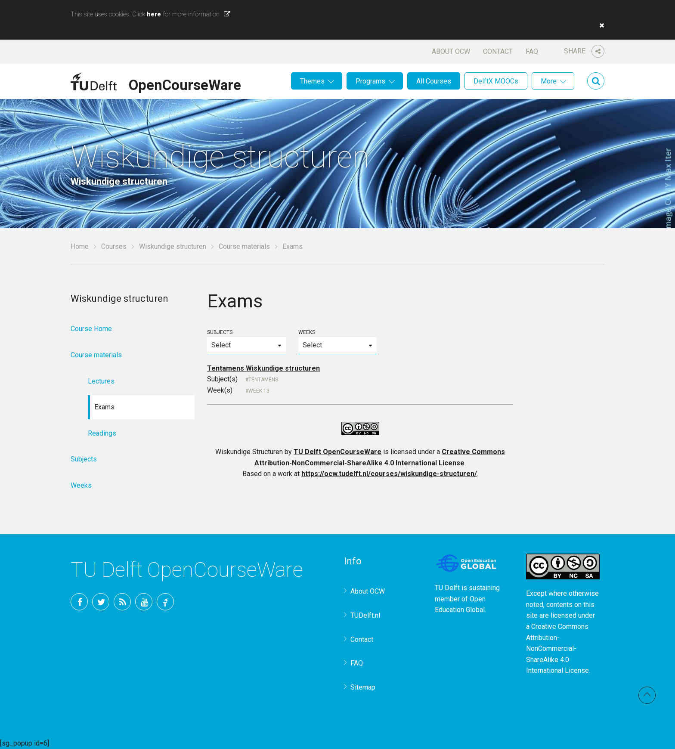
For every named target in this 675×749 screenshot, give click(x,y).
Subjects (246, 341)
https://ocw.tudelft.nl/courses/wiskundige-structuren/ (389, 474)
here (154, 14)
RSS (122, 601)
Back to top (647, 695)
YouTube (143, 601)
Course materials (244, 246)
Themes (312, 81)
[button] (599, 25)
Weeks (337, 341)
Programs (370, 81)
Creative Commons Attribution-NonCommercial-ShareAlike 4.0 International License (557, 648)
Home (80, 246)
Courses (114, 246)
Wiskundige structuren (172, 246)
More (549, 81)
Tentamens (263, 380)
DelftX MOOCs (496, 81)
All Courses (433, 81)
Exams (104, 407)
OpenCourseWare (185, 83)
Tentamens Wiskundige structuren (263, 368)
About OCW (451, 51)
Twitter (100, 601)
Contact (498, 51)
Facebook (79, 601)
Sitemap (362, 687)
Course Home (91, 329)
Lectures (101, 381)
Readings (102, 433)
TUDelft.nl (365, 615)
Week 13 (258, 391)
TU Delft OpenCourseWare (337, 452)
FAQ (532, 51)
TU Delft (165, 601)
